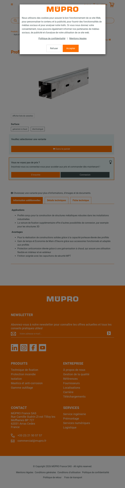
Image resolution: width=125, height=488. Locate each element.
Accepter (70, 48)
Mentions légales (78, 38)
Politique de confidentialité (51, 38)
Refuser (54, 48)
